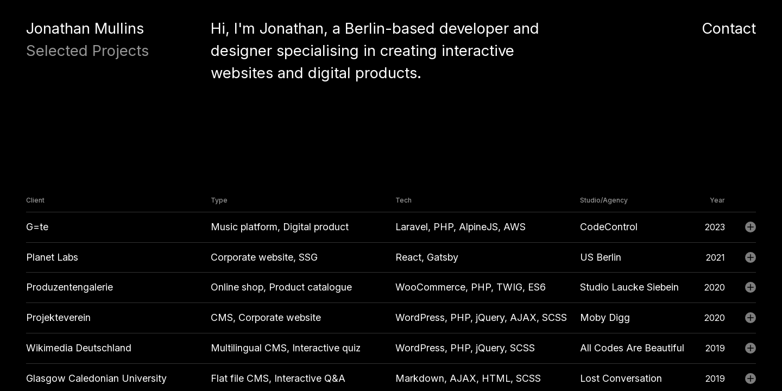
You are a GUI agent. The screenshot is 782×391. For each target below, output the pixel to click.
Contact (729, 28)
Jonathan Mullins (85, 28)
